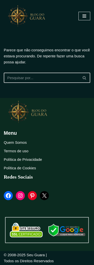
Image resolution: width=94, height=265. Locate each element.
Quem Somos (15, 142)
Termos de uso (16, 151)
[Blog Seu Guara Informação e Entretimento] (29, 16)
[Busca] (41, 78)
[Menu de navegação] (84, 16)
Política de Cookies (20, 168)
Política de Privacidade (23, 159)
